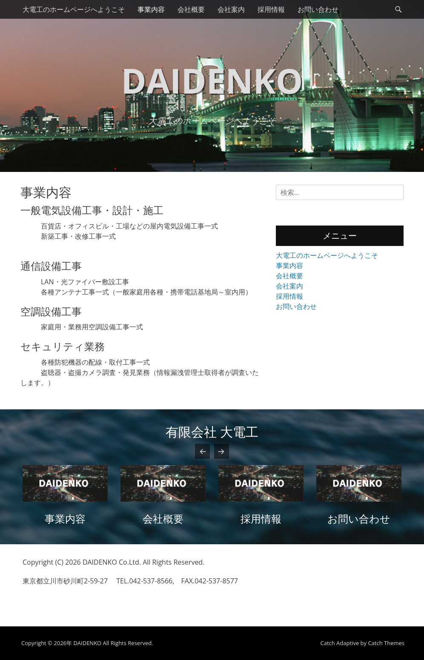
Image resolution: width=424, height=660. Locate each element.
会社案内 (231, 9)
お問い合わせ (318, 9)
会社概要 (191, 9)
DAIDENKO (212, 80)
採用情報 (271, 9)
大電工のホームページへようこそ (74, 9)
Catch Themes (386, 643)
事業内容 (151, 9)
